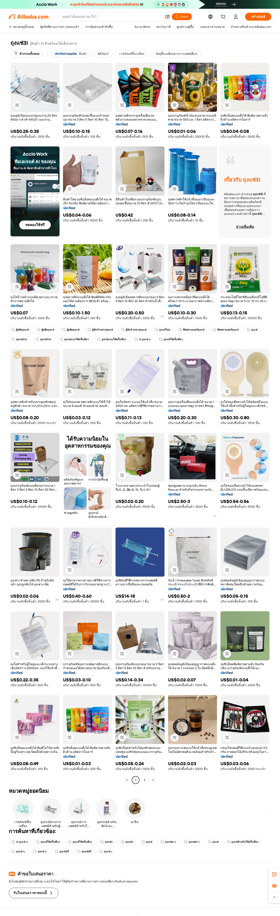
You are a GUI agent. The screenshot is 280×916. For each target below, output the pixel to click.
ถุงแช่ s (106, 851)
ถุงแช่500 (19, 339)
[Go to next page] (153, 780)
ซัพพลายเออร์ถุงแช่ (191, 329)
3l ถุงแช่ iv (143, 339)
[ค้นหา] (182, 16)
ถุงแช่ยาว (168, 842)
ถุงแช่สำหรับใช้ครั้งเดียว (243, 842)
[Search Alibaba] (112, 16)
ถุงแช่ (252, 329)
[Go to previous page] (127, 780)
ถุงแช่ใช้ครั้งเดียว (171, 339)
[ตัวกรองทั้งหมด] (26, 53)
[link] (274, 874)
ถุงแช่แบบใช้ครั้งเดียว (74, 339)
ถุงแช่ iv (18, 851)
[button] (167, 16)
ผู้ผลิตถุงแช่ (20, 329)
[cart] (223, 17)
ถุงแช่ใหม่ (162, 329)
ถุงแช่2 (106, 842)
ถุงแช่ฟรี (62, 851)
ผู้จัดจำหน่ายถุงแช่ (100, 329)
